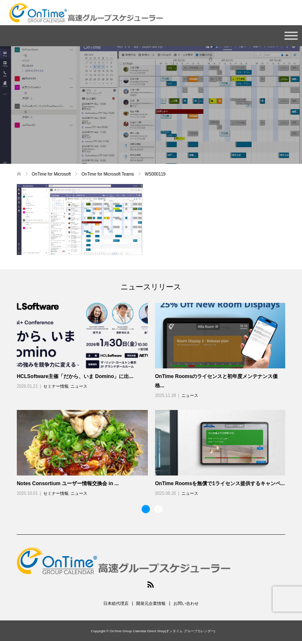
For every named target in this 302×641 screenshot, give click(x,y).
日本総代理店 (116, 603)
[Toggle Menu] (291, 35)
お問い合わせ (186, 603)
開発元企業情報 (150, 603)
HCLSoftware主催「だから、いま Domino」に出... (75, 376)
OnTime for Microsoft (52, 174)
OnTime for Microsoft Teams (108, 174)
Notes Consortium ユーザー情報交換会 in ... (68, 483)
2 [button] (158, 509)
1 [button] (146, 509)
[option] (155, 400)
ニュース (79, 386)
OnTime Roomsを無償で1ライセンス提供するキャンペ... (220, 483)
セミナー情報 (55, 386)
